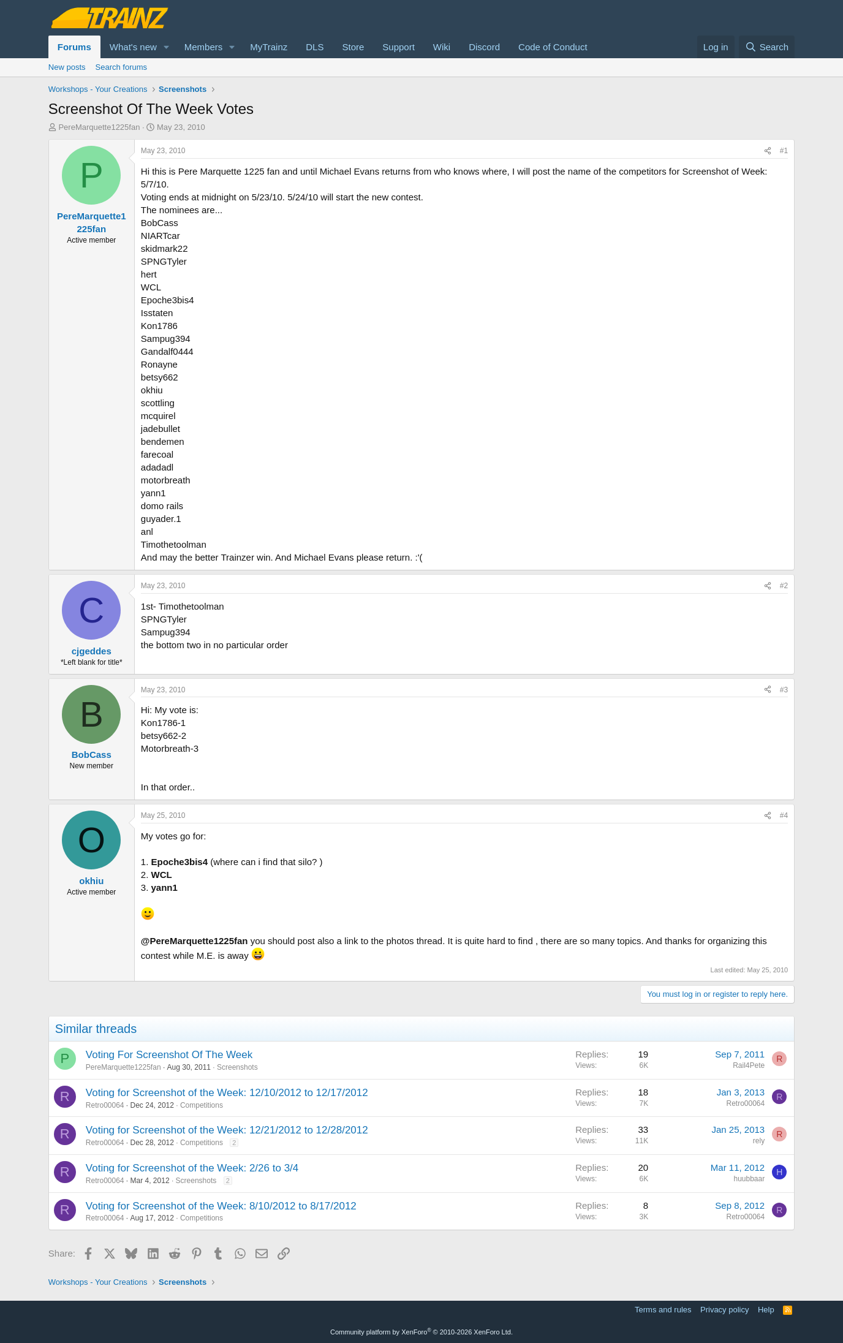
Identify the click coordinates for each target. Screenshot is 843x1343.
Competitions (201, 1105)
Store (353, 47)
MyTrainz (268, 47)
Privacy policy (724, 1309)
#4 (784, 815)
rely (759, 1141)
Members (203, 47)
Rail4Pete (749, 1065)
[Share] (768, 151)
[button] (166, 47)
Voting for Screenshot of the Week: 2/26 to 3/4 (192, 1168)
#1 (784, 150)
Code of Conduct (553, 47)
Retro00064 (105, 1105)
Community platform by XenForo (421, 1332)
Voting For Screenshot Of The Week (169, 1055)
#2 (784, 585)
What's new (133, 47)
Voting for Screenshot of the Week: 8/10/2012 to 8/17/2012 (221, 1206)
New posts (67, 67)
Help (766, 1309)
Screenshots (237, 1067)
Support (398, 47)
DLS (314, 47)
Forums (74, 47)
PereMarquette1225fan (99, 127)
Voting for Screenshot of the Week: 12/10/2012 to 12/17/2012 (227, 1093)
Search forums (122, 67)
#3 (784, 690)
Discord (484, 47)
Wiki (441, 47)
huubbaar (749, 1179)
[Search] (767, 47)
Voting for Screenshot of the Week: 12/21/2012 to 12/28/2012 (227, 1130)
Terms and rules (663, 1309)
